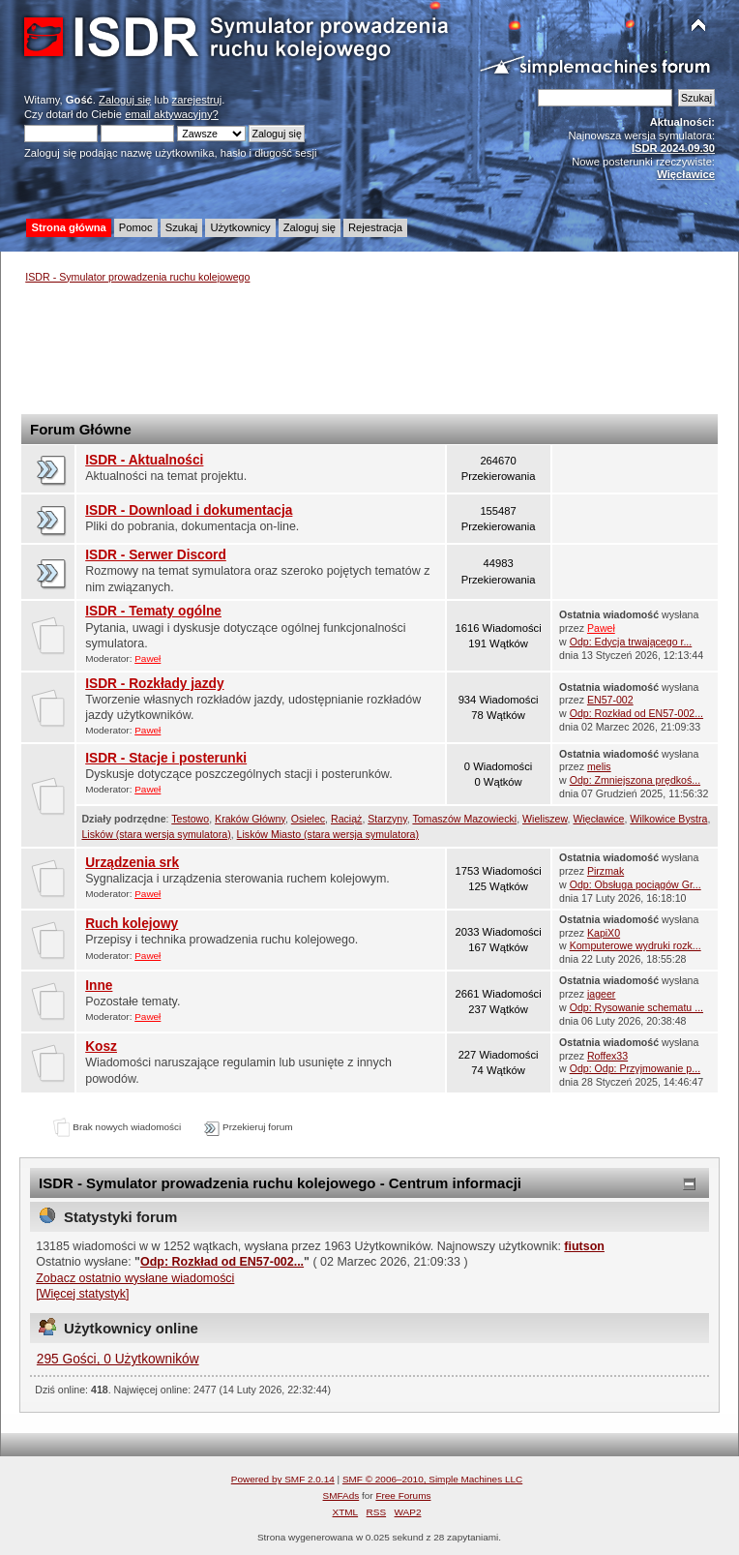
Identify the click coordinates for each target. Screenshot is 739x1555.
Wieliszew (545, 818)
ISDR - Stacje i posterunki (166, 758)
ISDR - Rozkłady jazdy (154, 683)
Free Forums (402, 1495)
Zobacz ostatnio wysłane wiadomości (135, 1278)
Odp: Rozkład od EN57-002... (636, 713)
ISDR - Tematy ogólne (153, 611)
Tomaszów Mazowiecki (464, 818)
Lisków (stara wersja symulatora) (155, 834)
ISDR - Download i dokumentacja (188, 510)
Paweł (147, 658)
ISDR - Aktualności (144, 460)
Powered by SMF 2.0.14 (283, 1479)
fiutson (584, 1246)
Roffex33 (607, 1056)
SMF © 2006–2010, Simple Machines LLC (432, 1479)
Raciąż (346, 818)
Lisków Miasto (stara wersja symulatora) (328, 834)
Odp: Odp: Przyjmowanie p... (635, 1068)
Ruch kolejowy (131, 923)
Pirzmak (605, 871)
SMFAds (341, 1495)
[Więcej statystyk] (82, 1294)
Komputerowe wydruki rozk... (635, 945)
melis (599, 766)
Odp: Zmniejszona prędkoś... (635, 780)
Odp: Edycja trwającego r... (631, 641)
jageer (601, 994)
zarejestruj (197, 99)
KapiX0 (603, 933)
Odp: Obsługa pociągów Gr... (635, 884)
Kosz (101, 1046)
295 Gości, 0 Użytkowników (118, 1359)
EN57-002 (610, 699)
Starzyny (387, 818)
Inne (98, 985)
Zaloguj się (125, 99)
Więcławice (598, 818)
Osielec (308, 818)
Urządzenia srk (132, 862)
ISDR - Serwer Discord (155, 555)
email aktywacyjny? (172, 114)
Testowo (190, 818)
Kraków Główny (250, 818)
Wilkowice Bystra (668, 818)
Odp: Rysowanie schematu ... (636, 1007)
